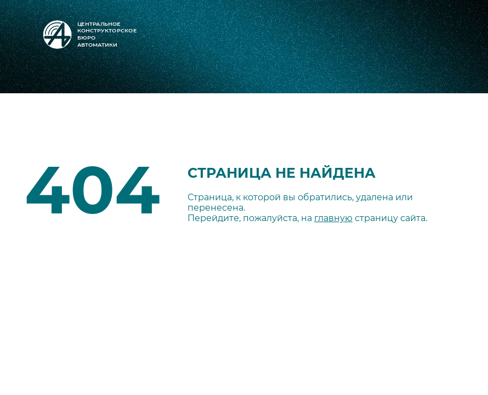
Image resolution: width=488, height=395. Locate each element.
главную (333, 218)
